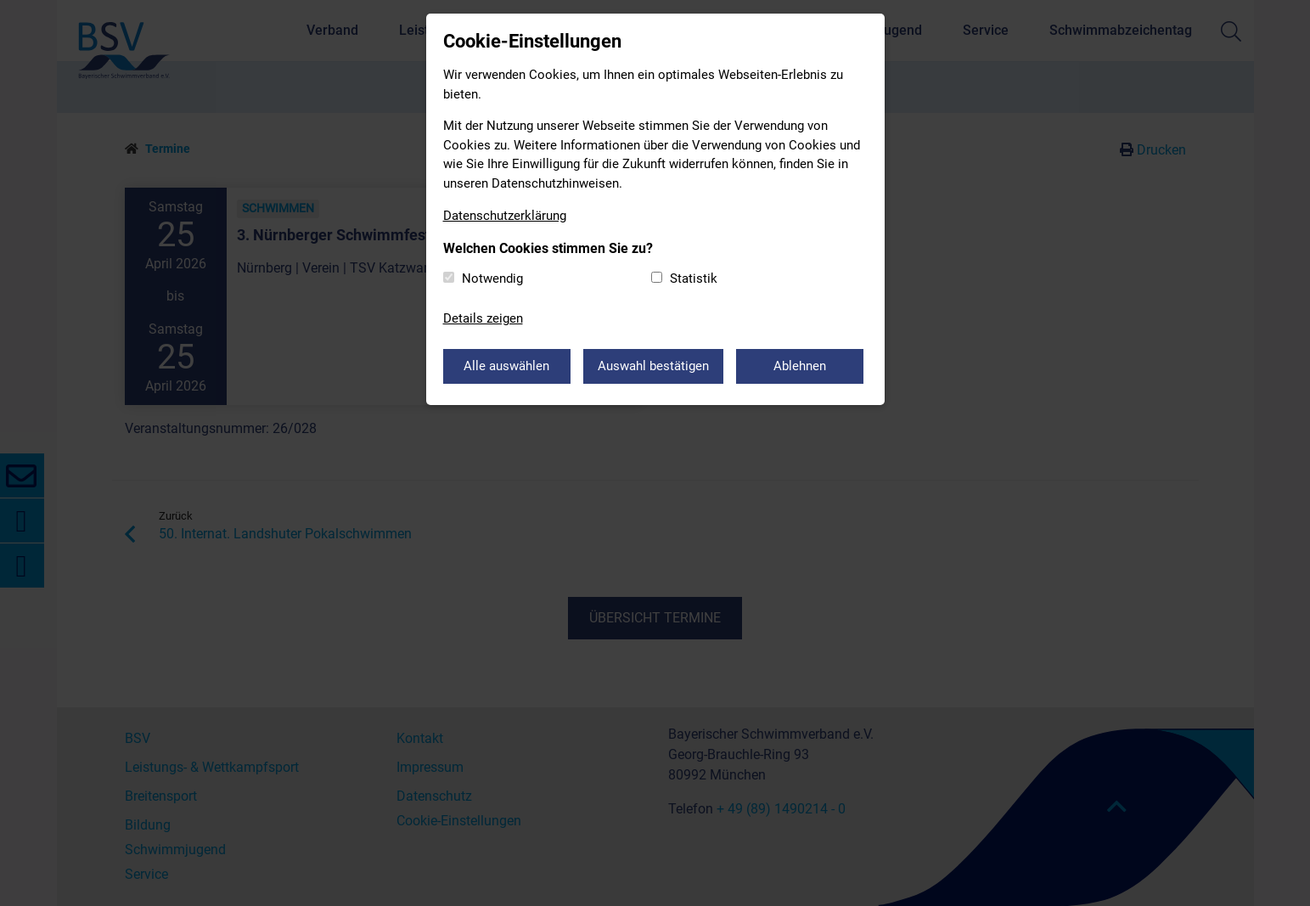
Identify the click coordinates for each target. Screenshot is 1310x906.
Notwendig (492, 278)
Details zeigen (483, 318)
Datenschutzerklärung (504, 215)
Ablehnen (799, 366)
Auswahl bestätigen (653, 366)
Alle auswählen (506, 366)
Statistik (693, 278)
